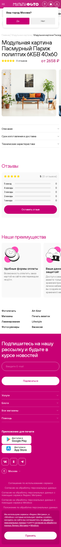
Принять (30, 535)
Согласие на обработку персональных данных (30, 488)
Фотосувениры (10, 327)
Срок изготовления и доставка (30, 136)
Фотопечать (9, 310)
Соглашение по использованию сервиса (30, 483)
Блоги (30, 402)
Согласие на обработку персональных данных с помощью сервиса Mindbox (28, 501)
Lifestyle (37, 321)
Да (18, 21)
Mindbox (34, 525)
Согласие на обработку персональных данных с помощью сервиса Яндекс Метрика (28, 494)
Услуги (30, 395)
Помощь (30, 418)
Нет (43, 21)
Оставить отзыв (30, 209)
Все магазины (30, 410)
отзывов (21, 61)
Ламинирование (11, 321)
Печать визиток (41, 316)
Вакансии (37, 327)
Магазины (7, 316)
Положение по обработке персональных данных (30, 507)
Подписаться (30, 380)
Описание (30, 128)
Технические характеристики (30, 143)
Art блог (36, 310)
